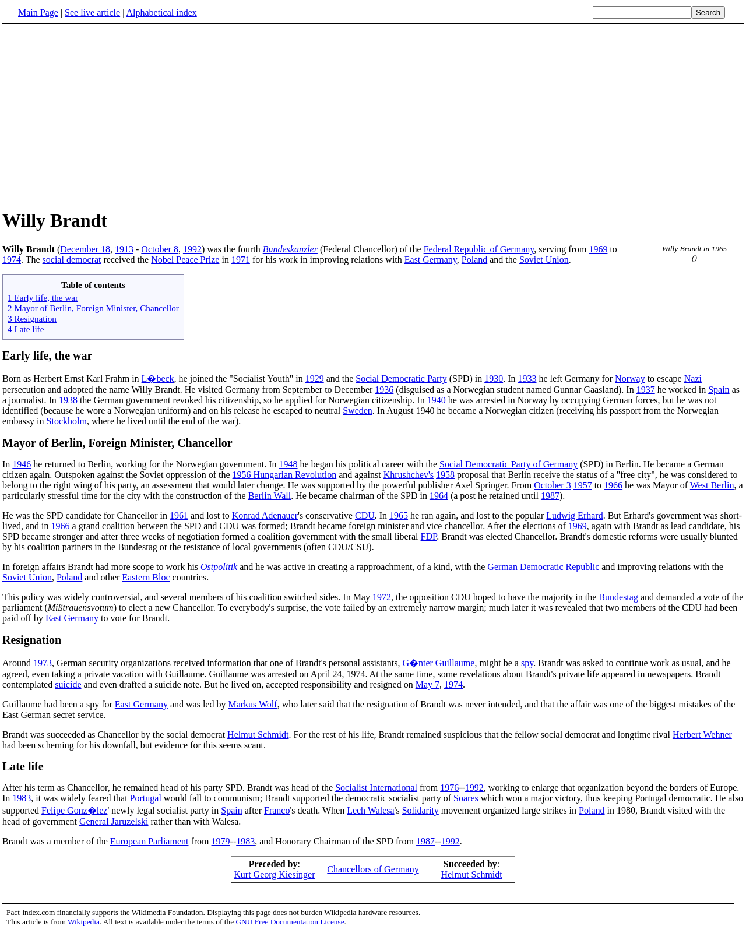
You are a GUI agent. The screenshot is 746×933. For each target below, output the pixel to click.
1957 (582, 485)
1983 (21, 798)
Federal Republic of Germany (479, 249)
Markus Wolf (252, 704)
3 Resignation (32, 318)
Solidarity (420, 810)
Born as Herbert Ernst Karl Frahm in (72, 378)
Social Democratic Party (401, 378)
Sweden (357, 411)
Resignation (31, 639)
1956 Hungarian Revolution (285, 475)
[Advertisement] (100, 116)
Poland (474, 260)
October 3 (552, 485)
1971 (240, 260)
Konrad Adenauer (265, 515)
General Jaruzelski (114, 821)
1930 (493, 378)
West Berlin (712, 485)
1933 (527, 378)
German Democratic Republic (543, 567)
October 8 (159, 249)
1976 (449, 788)
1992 (192, 249)
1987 (550, 496)
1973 (42, 663)
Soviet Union (544, 260)
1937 (645, 390)
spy (527, 663)
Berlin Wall (269, 496)
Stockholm (67, 421)
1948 (288, 464)
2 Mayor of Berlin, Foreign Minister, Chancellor (93, 308)
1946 (21, 464)
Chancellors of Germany (372, 869)
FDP (429, 536)
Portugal (145, 798)
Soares (465, 798)
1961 (179, 515)
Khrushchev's (408, 475)
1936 (384, 390)
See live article (92, 12)
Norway (630, 378)
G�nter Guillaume (438, 663)
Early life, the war (47, 355)
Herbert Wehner (702, 735)
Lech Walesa (370, 810)
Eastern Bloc (146, 577)
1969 (598, 249)
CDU (365, 515)
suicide (68, 684)
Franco (277, 810)
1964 (439, 496)
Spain (718, 390)
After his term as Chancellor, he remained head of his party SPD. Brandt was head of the (168, 788)
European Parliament (149, 841)
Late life (23, 766)
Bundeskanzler (290, 249)
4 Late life (26, 329)
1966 (613, 485)
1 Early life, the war (43, 297)
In (7, 464)
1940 (436, 400)
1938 (68, 400)
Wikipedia (84, 921)
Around (17, 663)
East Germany (430, 260)
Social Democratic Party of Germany (508, 464)
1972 (381, 597)
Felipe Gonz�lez (74, 810)
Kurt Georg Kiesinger (274, 874)
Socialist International (376, 788)
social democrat (72, 260)
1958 (445, 475)
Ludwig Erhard (574, 515)
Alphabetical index (161, 12)
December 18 (85, 249)
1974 (11, 260)
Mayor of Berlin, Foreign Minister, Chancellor (117, 442)
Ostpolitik (218, 567)
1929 (314, 378)
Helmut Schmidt (257, 735)
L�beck (158, 378)
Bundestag (618, 597)
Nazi (693, 378)
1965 (398, 515)
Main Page (38, 12)
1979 (221, 841)
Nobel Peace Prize (185, 260)
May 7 (427, 684)
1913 (124, 249)
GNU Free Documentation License (289, 921)
